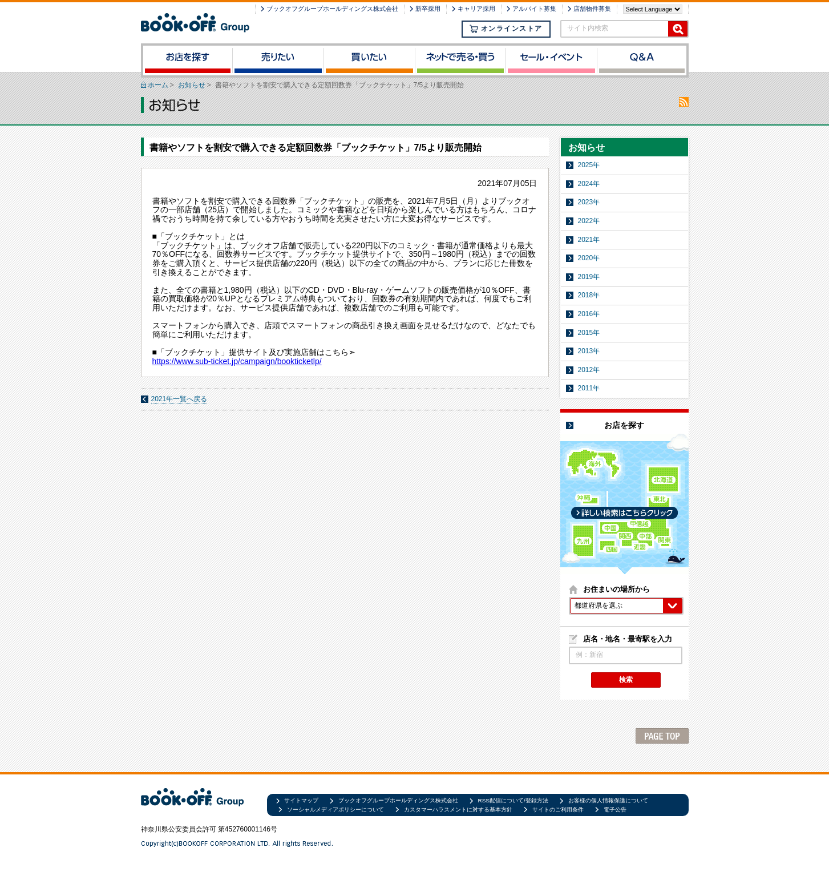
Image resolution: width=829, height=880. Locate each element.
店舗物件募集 (592, 8)
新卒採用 (427, 8)
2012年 (589, 370)
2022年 (589, 221)
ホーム (158, 85)
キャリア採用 (476, 8)
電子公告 (615, 809)
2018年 (589, 295)
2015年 (589, 333)
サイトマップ (301, 800)
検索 (626, 680)
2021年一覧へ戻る (179, 399)
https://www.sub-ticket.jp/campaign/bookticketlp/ (237, 361)
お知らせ (191, 85)
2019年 (589, 277)
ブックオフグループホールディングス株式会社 (332, 8)
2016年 (589, 314)
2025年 (589, 165)
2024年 (589, 184)
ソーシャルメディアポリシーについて (335, 809)
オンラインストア (506, 29)
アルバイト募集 (534, 8)
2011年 (589, 388)
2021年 (589, 240)
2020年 (589, 258)
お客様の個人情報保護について (608, 800)
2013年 (589, 351)
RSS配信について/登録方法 (513, 800)
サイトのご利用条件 (558, 809)
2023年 (589, 202)
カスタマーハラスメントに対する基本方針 (458, 809)
